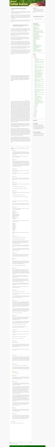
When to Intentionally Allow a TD (37, 25)
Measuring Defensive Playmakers (37, 49)
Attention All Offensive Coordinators (38, 102)
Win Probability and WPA (36, 38)
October (36, 104)
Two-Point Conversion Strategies (37, 51)
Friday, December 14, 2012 (14, 160)
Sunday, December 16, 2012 (14, 341)
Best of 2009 (34, 43)
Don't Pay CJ (34, 26)
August (35, 106)
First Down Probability (35, 33)
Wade (13, 258)
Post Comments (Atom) (14, 443)
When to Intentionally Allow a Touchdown (39, 90)
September (36, 105)
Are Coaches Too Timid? (36, 47)
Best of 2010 (34, 42)
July (35, 107)
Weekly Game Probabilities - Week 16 (38, 73)
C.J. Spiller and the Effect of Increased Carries (18, 8)
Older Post (31, 442)
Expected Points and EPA (36, 37)
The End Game (35, 44)
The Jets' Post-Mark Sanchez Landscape (39, 70)
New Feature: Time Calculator (37, 76)
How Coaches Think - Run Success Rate (37, 50)
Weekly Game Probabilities (37, 80)
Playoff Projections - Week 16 (37, 71)
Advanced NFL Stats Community (36, 126)
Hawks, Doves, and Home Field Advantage (38, 30)
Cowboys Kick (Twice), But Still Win (38, 75)
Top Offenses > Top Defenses (36, 39)
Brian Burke (14, 182)
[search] (40, 19)
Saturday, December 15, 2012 (14, 207)
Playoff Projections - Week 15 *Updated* (39, 79)
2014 (34, 55)
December (36, 58)
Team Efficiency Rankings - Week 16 (38, 74)
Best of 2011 (34, 41)
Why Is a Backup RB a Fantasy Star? (38, 72)
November (36, 103)
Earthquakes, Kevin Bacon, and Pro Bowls (38, 31)
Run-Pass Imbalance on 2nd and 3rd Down (38, 36)
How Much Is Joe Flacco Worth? (37, 69)
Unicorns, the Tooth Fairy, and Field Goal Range (38, 32)
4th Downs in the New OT (36, 28)
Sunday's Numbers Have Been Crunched (39, 61)
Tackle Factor (34, 48)
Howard (14, 407)
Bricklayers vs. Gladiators (36, 34)
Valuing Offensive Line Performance (37, 45)
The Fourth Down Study (36, 27)
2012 (34, 57)
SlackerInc (14, 150)
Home (20, 442)
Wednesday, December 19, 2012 (14, 408)
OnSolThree (14, 315)
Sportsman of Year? (36, 91)
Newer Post (10, 442)
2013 (34, 56)
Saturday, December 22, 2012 (14, 414)
